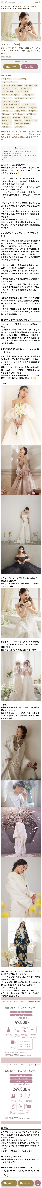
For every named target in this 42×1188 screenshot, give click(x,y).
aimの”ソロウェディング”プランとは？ (17, 151)
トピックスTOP (20, 6)
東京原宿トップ (6, 6)
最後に (5, 158)
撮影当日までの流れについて (13, 154)
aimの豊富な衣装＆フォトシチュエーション (19, 156)
